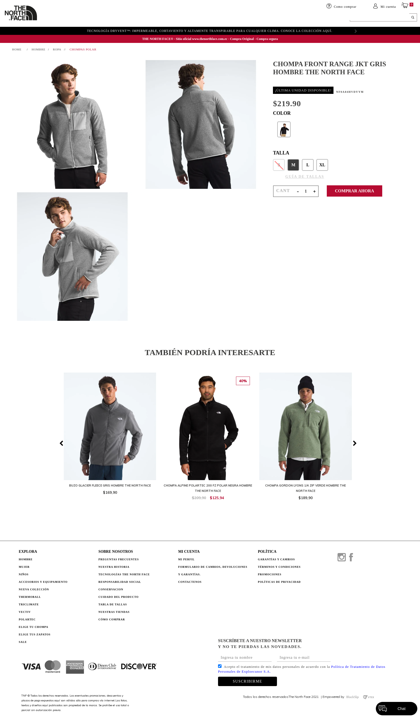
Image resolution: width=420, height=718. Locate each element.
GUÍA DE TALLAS (304, 177)
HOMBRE (57, 18)
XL (322, 165)
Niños (99, 18)
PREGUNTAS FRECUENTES (119, 559)
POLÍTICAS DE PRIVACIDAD (279, 581)
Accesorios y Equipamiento (43, 581)
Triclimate (29, 604)
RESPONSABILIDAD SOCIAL (120, 581)
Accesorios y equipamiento (144, 18)
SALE (280, 18)
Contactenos (190, 581)
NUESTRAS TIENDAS (114, 611)
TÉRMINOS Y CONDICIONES (279, 566)
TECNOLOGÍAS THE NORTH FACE (124, 574)
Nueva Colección (34, 589)
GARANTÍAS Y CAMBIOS (276, 559)
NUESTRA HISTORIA (114, 566)
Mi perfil (186, 559)
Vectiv (25, 611)
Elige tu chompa (33, 626)
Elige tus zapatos (35, 634)
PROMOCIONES (270, 574)
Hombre (26, 559)
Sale (23, 641)
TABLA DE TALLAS (113, 604)
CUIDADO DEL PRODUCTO (119, 596)
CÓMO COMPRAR (112, 619)
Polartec (27, 619)
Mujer (79, 18)
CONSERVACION (111, 589)
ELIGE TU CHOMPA (249, 18)
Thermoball (30, 596)
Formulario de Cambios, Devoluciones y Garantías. (212, 570)
